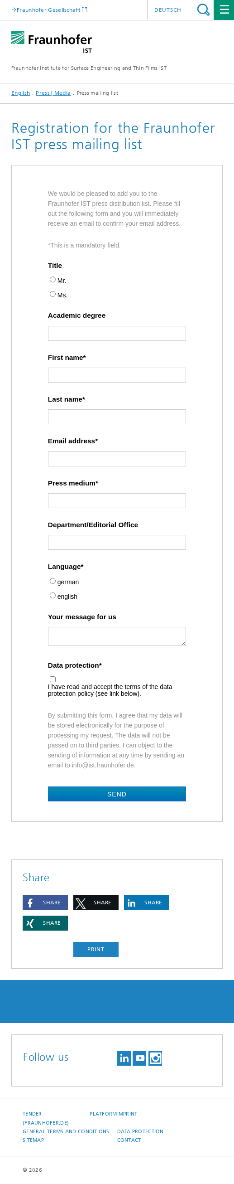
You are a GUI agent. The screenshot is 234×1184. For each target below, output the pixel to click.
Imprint (127, 1114)
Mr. (61, 280)
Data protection (73, 665)
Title (55, 265)
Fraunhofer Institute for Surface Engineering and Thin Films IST (89, 68)
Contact (129, 1140)
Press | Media (53, 93)
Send (117, 794)
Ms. (62, 295)
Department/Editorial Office (93, 525)
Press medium (72, 483)
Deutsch (167, 10)
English (20, 93)
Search (203, 9)
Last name (65, 399)
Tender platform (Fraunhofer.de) (70, 1118)
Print (96, 949)
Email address (71, 441)
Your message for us (82, 617)
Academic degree (76, 315)
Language (64, 566)
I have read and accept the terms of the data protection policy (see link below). (110, 690)
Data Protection (140, 1132)
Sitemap (33, 1140)
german (68, 582)
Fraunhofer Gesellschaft (49, 10)
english (67, 596)
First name (65, 357)
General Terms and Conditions (66, 1132)
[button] (45, 902)
